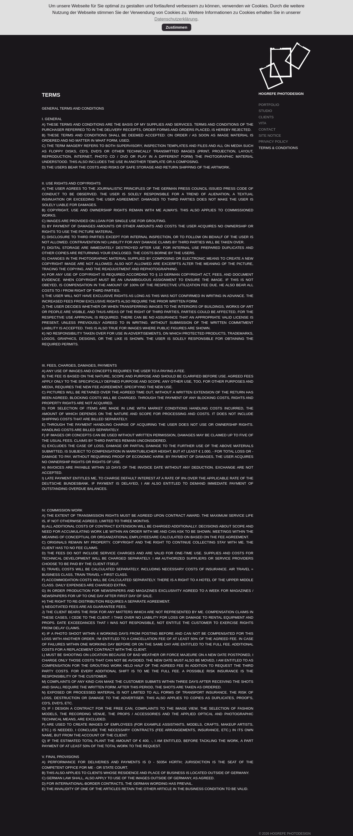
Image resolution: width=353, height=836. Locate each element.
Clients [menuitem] (266, 117)
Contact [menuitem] (267, 129)
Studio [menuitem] (265, 111)
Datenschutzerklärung (175, 19)
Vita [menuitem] (262, 123)
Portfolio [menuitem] (269, 105)
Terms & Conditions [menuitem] (278, 148)
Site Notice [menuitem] (270, 135)
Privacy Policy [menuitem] (273, 141)
